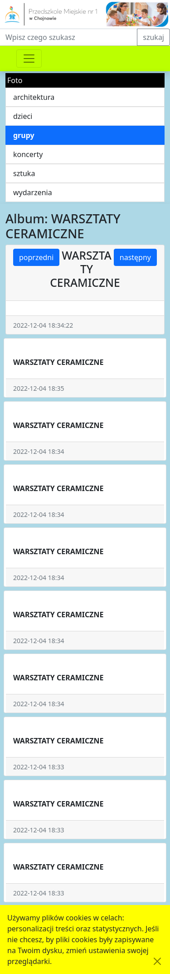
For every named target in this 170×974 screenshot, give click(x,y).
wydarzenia (32, 192)
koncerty (28, 154)
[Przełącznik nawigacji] (29, 58)
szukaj (153, 37)
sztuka (24, 173)
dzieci (22, 116)
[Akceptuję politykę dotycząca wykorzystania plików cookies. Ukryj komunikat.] (157, 961)
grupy (23, 135)
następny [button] (135, 257)
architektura (33, 97)
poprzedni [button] (36, 257)
